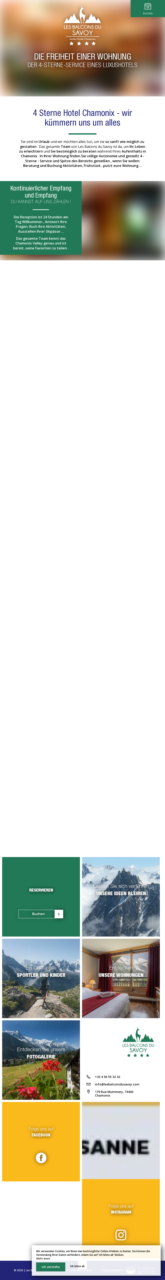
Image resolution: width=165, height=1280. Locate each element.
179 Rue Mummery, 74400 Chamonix (114, 1093)
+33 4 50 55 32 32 (107, 1077)
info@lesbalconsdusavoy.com (117, 1084)
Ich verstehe (51, 1267)
